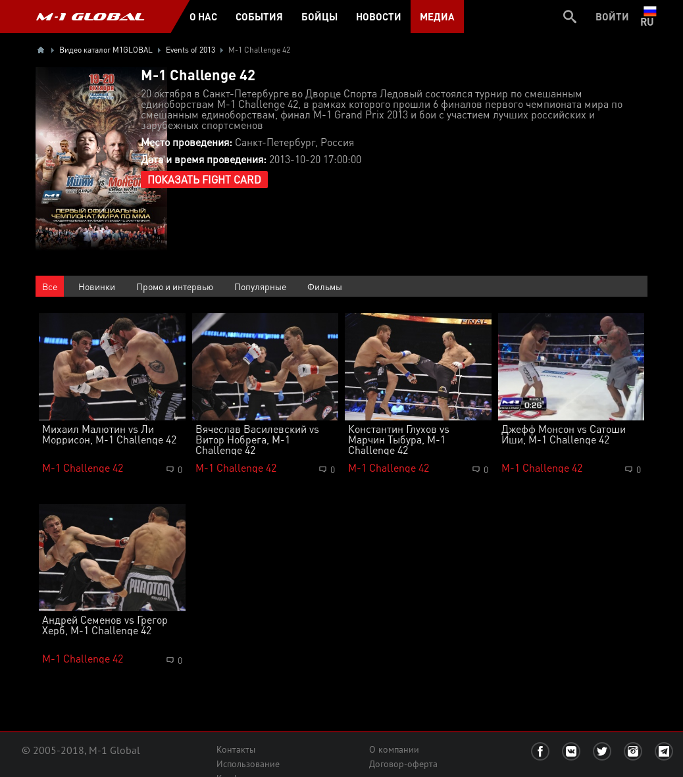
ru (649, 16)
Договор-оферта (403, 764)
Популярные (260, 286)
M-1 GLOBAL (90, 16)
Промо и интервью (174, 286)
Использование (248, 764)
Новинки (96, 286)
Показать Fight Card (204, 179)
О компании (394, 749)
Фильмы (324, 286)
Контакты (235, 749)
